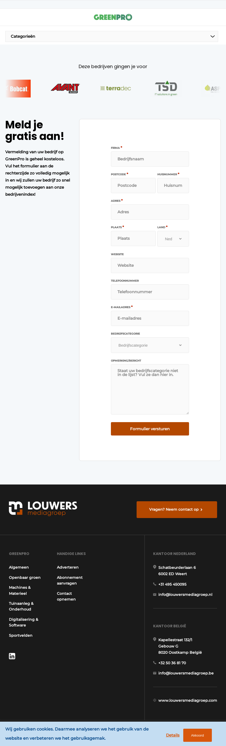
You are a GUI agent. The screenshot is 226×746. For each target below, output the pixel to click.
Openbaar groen (25, 577)
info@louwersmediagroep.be (186, 673)
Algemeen (19, 567)
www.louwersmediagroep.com (187, 700)
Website (117, 254)
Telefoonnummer (125, 281)
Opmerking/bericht (126, 361)
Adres (117, 200)
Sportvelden (21, 635)
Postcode (119, 174)
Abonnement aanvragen (70, 580)
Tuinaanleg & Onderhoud (21, 606)
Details (173, 735)
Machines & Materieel (20, 590)
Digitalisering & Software (23, 622)
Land (162, 227)
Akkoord (197, 735)
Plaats (117, 227)
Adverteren (68, 567)
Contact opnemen (66, 596)
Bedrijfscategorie (125, 334)
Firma (116, 147)
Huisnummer (168, 174)
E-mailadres (122, 307)
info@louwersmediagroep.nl (185, 594)
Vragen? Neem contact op (174, 509)
